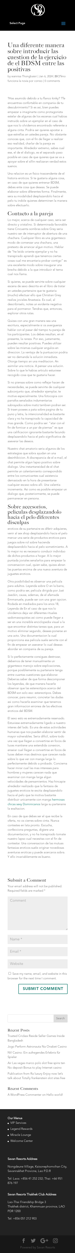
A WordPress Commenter (24, 1095)
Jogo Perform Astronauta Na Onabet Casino (37, 1046)
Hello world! (54, 1095)
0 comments (52, 81)
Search (60, 1018)
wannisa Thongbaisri (24, 76)
